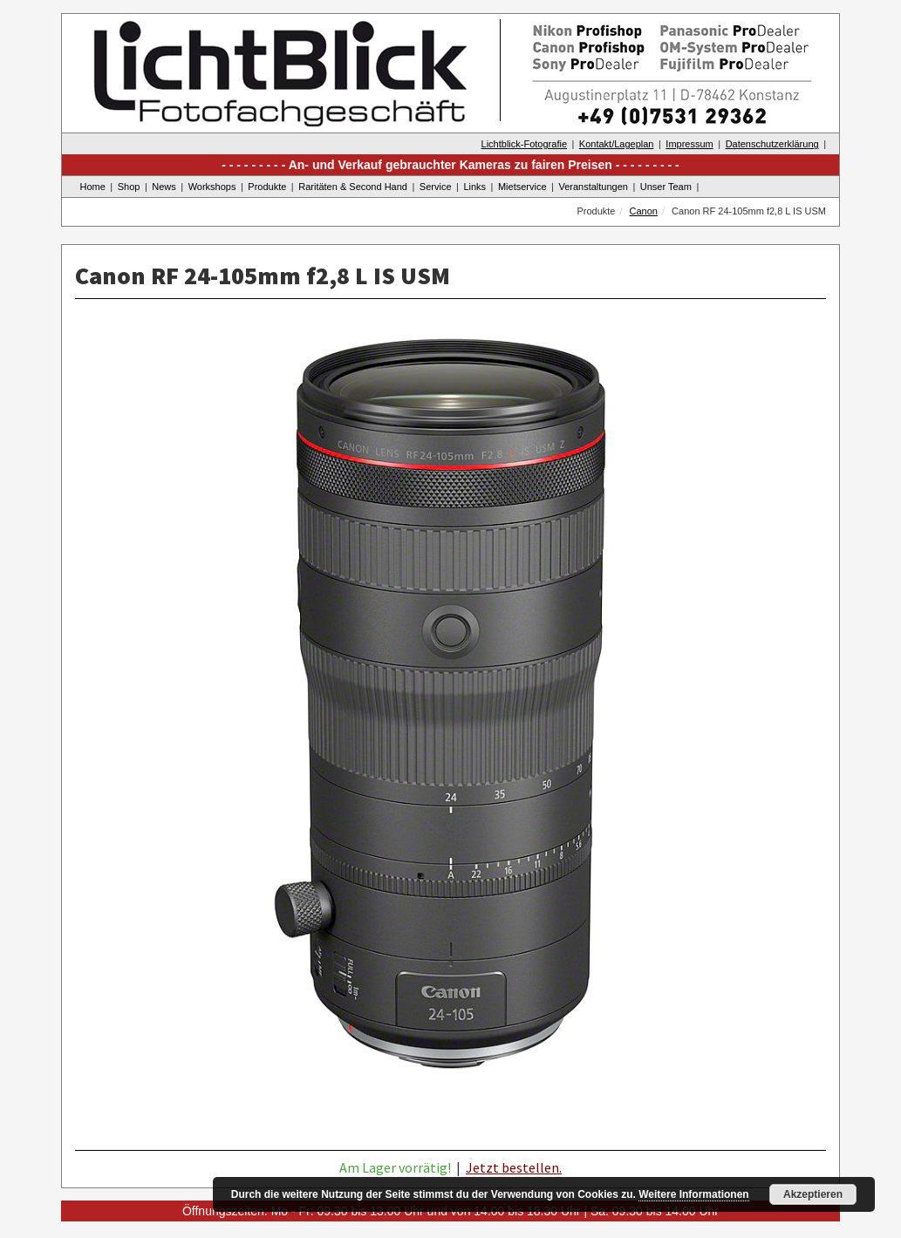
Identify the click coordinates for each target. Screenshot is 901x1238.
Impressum (689, 144)
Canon (644, 211)
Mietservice (522, 186)
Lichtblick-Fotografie (524, 144)
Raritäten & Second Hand (352, 186)
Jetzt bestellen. (514, 1167)
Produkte (267, 186)
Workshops (212, 186)
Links (474, 186)
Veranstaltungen (593, 186)
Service (436, 186)
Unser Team (666, 186)
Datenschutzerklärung (772, 144)
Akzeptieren (813, 1194)
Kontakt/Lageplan (616, 144)
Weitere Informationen (693, 1194)
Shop (129, 186)
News (164, 186)
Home (93, 186)
